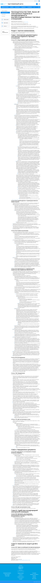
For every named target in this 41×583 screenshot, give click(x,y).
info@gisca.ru (21, 568)
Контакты (20, 565)
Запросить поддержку (4, 10)
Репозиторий (7, 575)
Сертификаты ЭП (21, 574)
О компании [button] (29, 7)
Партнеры (34, 577)
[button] (34, 7)
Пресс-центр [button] (17, 7)
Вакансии (34, 575)
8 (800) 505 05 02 (20, 566)
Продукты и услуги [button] (5, 7)
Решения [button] (11, 7)
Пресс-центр (34, 578)
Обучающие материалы (5, 12)
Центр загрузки (3, 14)
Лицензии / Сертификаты (34, 574)
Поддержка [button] (23, 7)
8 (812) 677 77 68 (20, 567)
